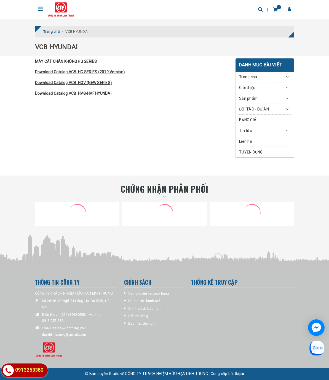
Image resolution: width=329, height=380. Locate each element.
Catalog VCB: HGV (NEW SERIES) (83, 82)
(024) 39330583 (73, 314)
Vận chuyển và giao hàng (148, 293)
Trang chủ (248, 77)
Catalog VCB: (65, 72)
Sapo (239, 373)
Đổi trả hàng (138, 316)
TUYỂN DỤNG (251, 152)
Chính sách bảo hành (145, 308)
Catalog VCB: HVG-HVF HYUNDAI (82, 93)
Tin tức (245, 130)
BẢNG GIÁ (247, 120)
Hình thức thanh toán (145, 301)
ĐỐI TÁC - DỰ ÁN (254, 109)
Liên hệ (245, 141)
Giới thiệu (247, 87)
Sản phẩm (248, 98)
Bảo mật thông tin (142, 323)
